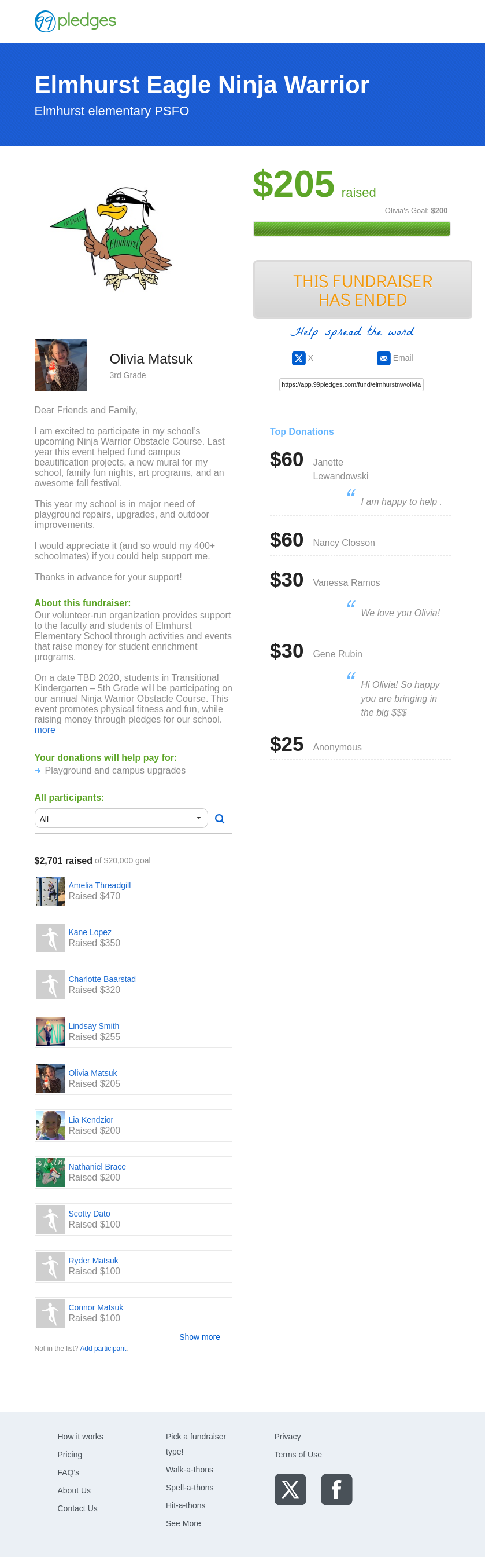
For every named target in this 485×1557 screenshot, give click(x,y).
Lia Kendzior (90, 1119)
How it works (80, 1436)
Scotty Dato (89, 1213)
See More (183, 1523)
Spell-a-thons (190, 1487)
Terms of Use (298, 1454)
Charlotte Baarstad (102, 979)
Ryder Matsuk (93, 1260)
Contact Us (78, 1508)
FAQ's (69, 1472)
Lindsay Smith (93, 1026)
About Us (74, 1490)
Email (395, 357)
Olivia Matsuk (92, 1073)
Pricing (70, 1454)
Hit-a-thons (185, 1505)
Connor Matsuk (95, 1307)
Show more (199, 1337)
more (45, 730)
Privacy (288, 1436)
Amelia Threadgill (99, 885)
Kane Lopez (90, 932)
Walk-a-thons (189, 1469)
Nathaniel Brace (97, 1166)
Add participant (103, 1348)
